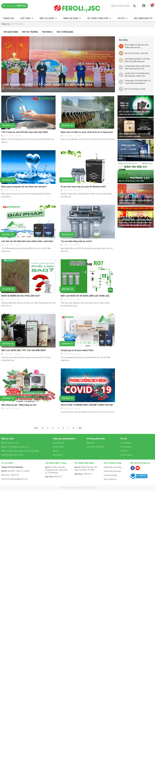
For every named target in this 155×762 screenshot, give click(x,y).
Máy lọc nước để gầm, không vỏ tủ (15, 447)
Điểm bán (90, 443)
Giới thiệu (25, 18)
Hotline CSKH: (14, 6)
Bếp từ (55, 451)
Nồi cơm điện (58, 447)
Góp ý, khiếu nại (110, 479)
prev (36, 428)
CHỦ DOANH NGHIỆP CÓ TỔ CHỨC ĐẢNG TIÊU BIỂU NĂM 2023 (47, 84)
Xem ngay (7, 125)
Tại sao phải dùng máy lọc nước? (76, 241)
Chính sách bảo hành (112, 471)
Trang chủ (8, 18)
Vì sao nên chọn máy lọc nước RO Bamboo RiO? (83, 186)
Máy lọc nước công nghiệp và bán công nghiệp (20, 451)
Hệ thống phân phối (97, 18)
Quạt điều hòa (58, 443)
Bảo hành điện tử (143, 18)
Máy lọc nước (47, 18)
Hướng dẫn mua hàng (112, 467)
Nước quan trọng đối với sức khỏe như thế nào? (24, 186)
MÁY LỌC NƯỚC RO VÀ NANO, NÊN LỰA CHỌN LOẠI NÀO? (85, 296)
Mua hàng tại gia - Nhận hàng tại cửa (18, 405)
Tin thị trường (125, 447)
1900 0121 (53, 477)
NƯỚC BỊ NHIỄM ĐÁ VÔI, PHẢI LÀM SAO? (20, 296)
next (80, 428)
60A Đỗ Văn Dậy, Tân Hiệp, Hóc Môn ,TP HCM (86, 468)
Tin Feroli (47, 32)
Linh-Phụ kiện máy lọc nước (12, 455)
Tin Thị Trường (30, 32)
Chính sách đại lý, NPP (95, 447)
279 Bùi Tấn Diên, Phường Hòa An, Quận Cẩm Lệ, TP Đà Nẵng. (56, 470)
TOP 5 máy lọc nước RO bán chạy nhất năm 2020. (24, 132)
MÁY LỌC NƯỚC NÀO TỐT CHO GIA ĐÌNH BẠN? (23, 350)
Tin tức (121, 18)
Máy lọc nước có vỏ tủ (10, 443)
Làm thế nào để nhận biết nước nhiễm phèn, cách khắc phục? (27, 241)
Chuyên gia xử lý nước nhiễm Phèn (77, 350)
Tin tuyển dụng (64, 32)
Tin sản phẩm (10, 32)
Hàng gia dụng (70, 18)
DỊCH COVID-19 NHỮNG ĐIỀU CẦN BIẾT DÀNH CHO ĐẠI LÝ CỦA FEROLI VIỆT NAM (87, 405)
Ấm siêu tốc (58, 455)
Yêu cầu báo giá (110, 475)
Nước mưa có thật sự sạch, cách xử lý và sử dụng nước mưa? (87, 132)
